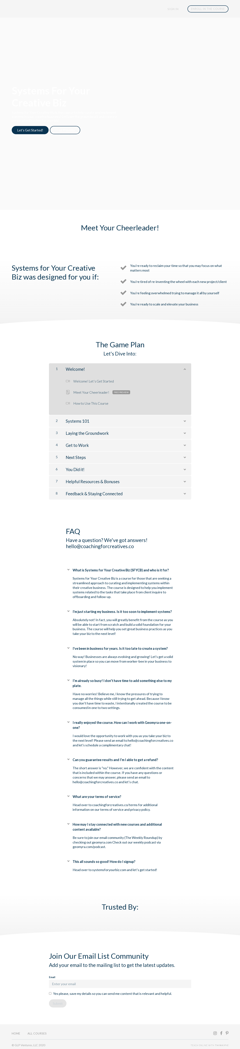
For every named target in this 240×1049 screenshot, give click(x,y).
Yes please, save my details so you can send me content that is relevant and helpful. (112, 992)
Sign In (174, 9)
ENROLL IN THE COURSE (208, 9)
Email (120, 980)
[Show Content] (184, 366)
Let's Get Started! (30, 130)
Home (16, 1031)
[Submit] (57, 1002)
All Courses (37, 1031)
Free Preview (67, 130)
